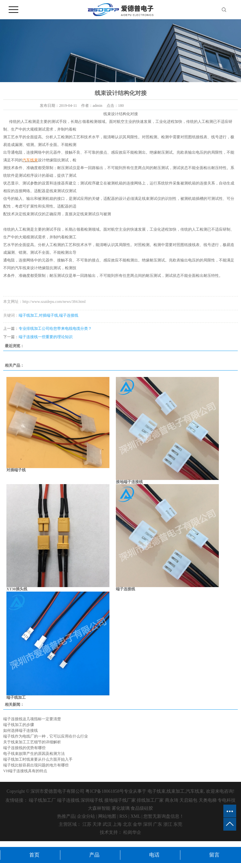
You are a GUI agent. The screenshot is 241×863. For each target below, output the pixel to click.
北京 (127, 824)
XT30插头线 (16, 589)
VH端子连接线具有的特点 (25, 771)
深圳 (147, 824)
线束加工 (176, 791)
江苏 (86, 824)
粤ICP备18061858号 (104, 791)
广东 (157, 824)
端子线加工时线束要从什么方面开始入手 (38, 759)
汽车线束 (195, 791)
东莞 (177, 824)
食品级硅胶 (142, 808)
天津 (96, 824)
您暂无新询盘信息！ (163, 816)
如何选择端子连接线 (20, 730)
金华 (137, 824)
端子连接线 (68, 315)
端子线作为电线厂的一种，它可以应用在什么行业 (45, 736)
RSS (123, 816)
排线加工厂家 (150, 800)
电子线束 (157, 791)
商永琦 (171, 800)
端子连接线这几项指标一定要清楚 (32, 719)
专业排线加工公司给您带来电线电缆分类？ (55, 328)
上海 (117, 824)
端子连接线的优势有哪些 (24, 748)
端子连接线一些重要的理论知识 (46, 337)
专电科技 (227, 800)
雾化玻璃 (121, 808)
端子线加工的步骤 (18, 724)
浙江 (167, 824)
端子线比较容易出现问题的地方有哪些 (36, 765)
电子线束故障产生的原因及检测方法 (34, 753)
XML (136, 816)
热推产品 (66, 816)
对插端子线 (48, 315)
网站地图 (107, 816)
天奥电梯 (208, 800)
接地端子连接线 (129, 482)
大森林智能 (99, 808)
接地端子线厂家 (120, 800)
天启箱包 (188, 800)
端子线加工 (28, 315)
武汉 (107, 824)
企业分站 (86, 816)
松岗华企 (132, 832)
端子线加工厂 (42, 800)
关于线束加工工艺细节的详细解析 (32, 742)
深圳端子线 (92, 800)
